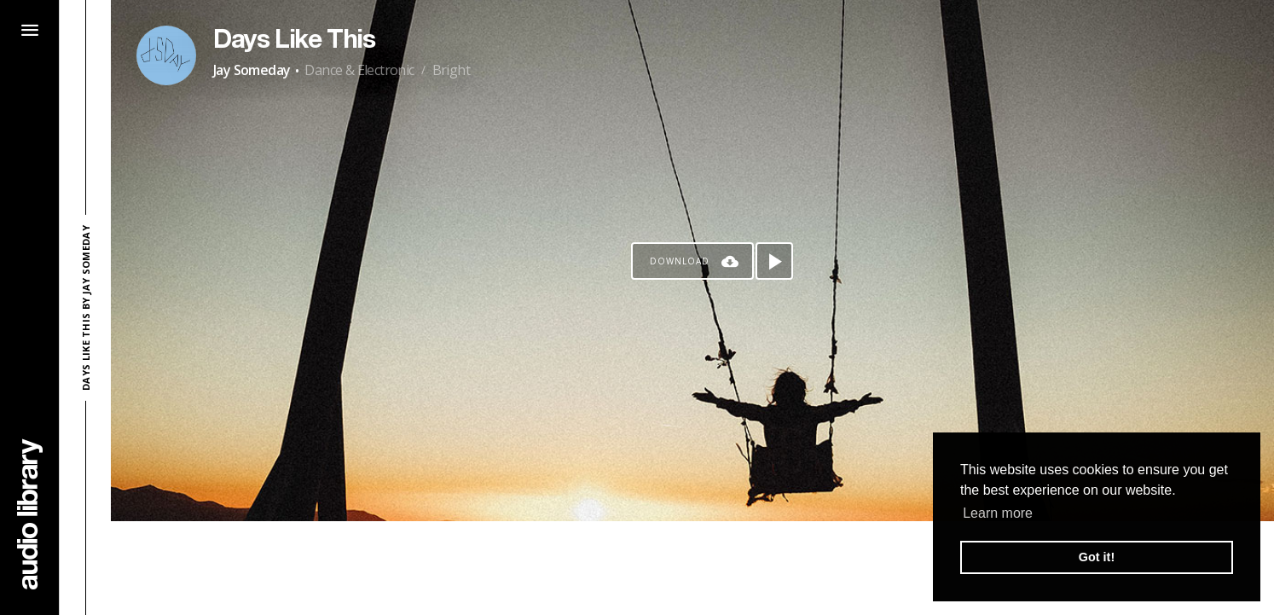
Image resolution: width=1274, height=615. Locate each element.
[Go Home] (30, 513)
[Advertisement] (692, 568)
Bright (451, 70)
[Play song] (774, 261)
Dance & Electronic (359, 70)
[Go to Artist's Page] (166, 55)
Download (679, 261)
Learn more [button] (998, 513)
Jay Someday (251, 70)
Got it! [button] (1097, 557)
